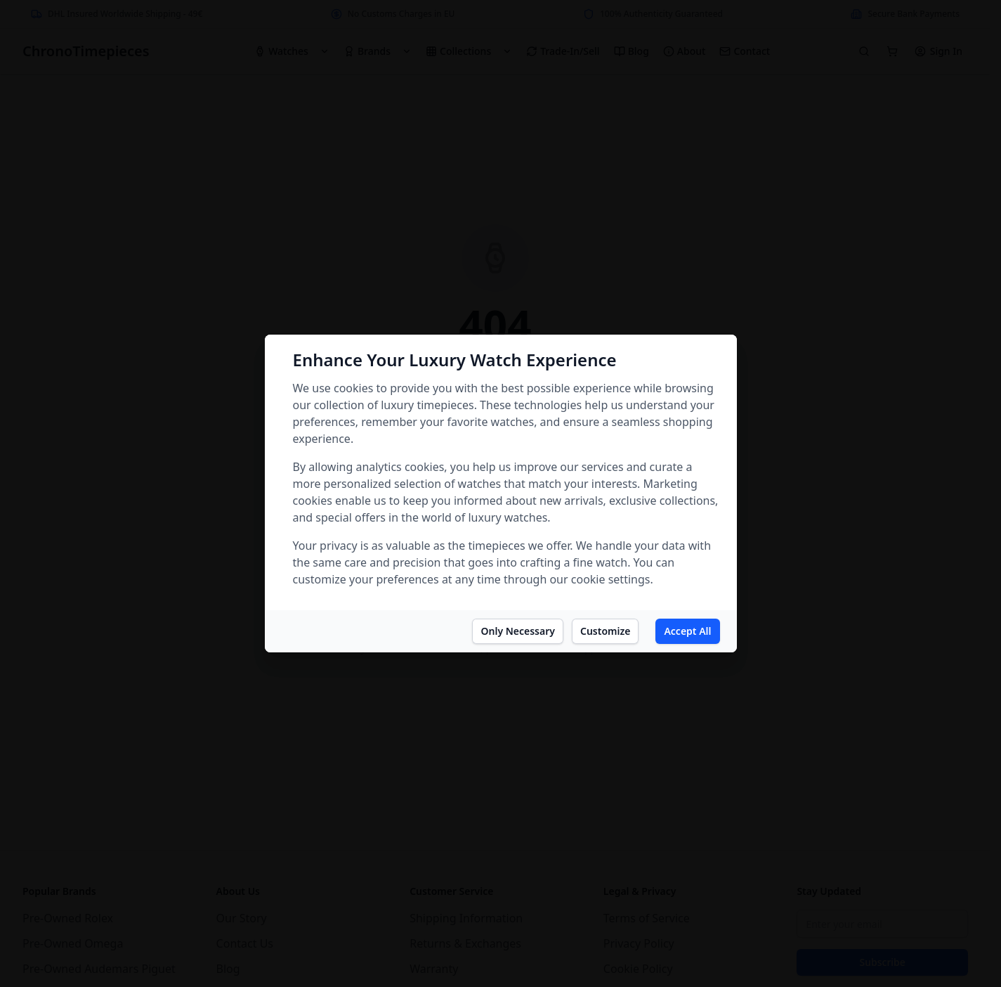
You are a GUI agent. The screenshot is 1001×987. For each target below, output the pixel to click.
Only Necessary (517, 631)
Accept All (687, 631)
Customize (605, 631)
